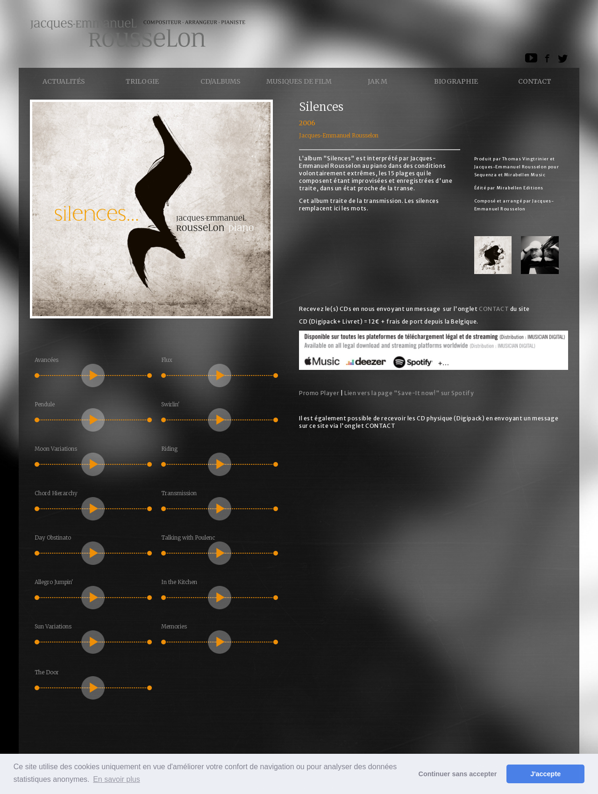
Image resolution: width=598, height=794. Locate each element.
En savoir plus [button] (116, 779)
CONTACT (494, 308)
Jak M (377, 81)
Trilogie (142, 81)
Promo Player (319, 393)
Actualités (64, 81)
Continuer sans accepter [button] (458, 774)
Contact (534, 81)
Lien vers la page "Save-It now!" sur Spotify (409, 393)
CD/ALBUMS (220, 81)
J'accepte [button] (545, 774)
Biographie (456, 81)
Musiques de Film (299, 81)
